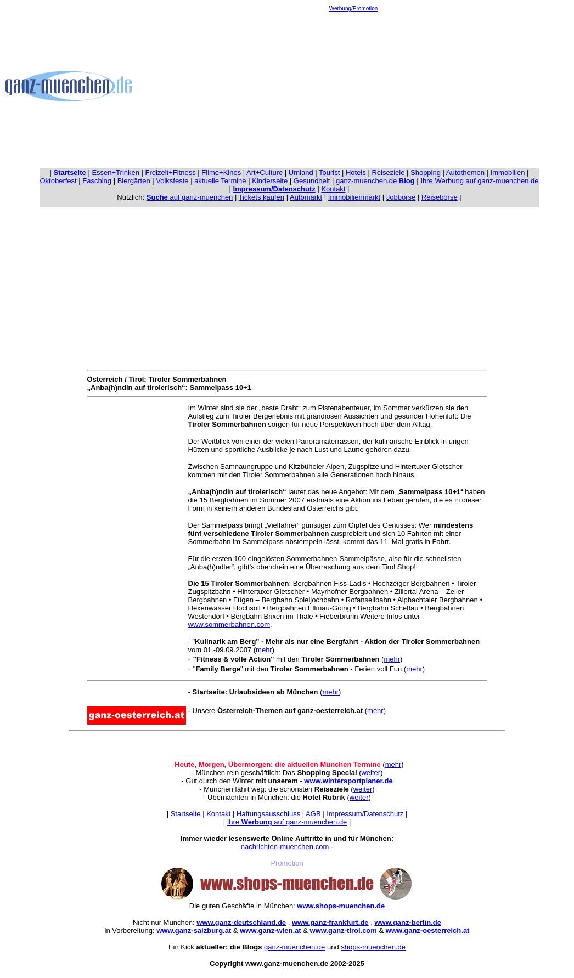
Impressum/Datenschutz (365, 814)
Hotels (356, 172)
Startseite (186, 814)
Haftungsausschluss (268, 814)
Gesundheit (312, 181)
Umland (301, 172)
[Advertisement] (353, 88)
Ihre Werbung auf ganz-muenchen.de (479, 181)
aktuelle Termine (220, 181)
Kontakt (333, 189)
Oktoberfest (58, 181)
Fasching (96, 181)
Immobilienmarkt (354, 197)
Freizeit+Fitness (170, 172)
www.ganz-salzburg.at (193, 930)
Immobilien (508, 172)
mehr (264, 650)
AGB (313, 814)
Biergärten (133, 181)
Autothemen (465, 172)
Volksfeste (172, 181)
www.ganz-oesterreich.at (428, 930)
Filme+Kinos (221, 172)
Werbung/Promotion (353, 8)
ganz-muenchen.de (375, 181)
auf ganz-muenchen (190, 197)
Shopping (425, 172)
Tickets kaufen (261, 197)
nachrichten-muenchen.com (285, 847)
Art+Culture (264, 172)
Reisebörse (439, 197)
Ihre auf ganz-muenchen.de (287, 822)
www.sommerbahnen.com (229, 624)
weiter (370, 772)
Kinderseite (270, 181)
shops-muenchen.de (373, 947)
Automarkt (306, 197)
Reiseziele (388, 172)
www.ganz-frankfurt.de (330, 922)
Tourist (329, 172)
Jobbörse (400, 197)
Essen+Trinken (115, 172)
